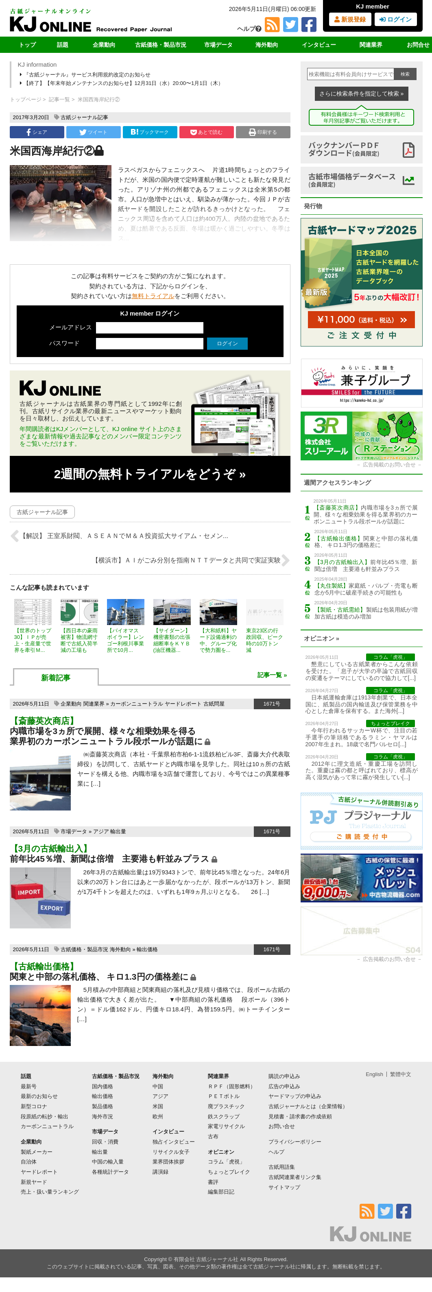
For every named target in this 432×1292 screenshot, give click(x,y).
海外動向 (266, 44)
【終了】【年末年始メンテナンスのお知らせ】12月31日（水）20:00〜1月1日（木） (122, 83)
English (374, 1074)
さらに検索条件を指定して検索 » (361, 93)
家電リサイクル (226, 1126)
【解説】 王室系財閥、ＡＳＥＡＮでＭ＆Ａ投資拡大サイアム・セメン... (119, 536)
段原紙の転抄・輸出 (44, 1116)
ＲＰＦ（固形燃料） (231, 1086)
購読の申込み (284, 1076)
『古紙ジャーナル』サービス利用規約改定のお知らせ (86, 75)
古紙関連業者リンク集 (294, 1177)
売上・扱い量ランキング (50, 1192)
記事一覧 (59, 99)
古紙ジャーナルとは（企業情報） (308, 1106)
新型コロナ (34, 1106)
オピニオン (221, 1152)
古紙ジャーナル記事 (84, 117)
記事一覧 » (272, 674)
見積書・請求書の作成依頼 (300, 1116)
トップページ (25, 99)
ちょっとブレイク (229, 1172)
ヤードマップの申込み (294, 1096)
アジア (101, 831)
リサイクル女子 (171, 1152)
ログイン (396, 19)
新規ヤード (34, 1182)
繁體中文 (400, 1074)
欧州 (158, 1116)
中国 (158, 1086)
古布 (213, 1136)
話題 (62, 44)
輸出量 (118, 831)
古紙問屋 (214, 704)
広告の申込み (284, 1086)
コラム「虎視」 (226, 1162)
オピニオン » (322, 638)
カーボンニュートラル (136, 704)
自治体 (29, 1162)
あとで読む (206, 132)
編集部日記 (221, 1192)
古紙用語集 (281, 1167)
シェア (36, 132)
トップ (27, 44)
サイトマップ (284, 1187)
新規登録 (350, 19)
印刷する (263, 132)
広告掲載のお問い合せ (389, 465)
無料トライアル (153, 295)
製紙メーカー (36, 1152)
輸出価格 (147, 949)
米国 (158, 1106)
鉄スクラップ (224, 1116)
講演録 (160, 1172)
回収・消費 (105, 1142)
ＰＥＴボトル (224, 1096)
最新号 (29, 1086)
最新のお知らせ (39, 1096)
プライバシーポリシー (294, 1142)
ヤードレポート (183, 704)
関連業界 (371, 44)
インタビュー (319, 44)
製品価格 (102, 1106)
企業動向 (104, 44)
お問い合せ (281, 1126)
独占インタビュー (174, 1142)
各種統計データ (110, 1172)
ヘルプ (249, 29)
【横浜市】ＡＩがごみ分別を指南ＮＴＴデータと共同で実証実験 (191, 560)
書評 (213, 1182)
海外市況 (102, 1116)
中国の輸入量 (108, 1162)
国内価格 (102, 1086)
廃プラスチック (226, 1106)
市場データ (218, 44)
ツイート (93, 132)
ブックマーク (149, 132)
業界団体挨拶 (168, 1162)
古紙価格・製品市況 (160, 44)
